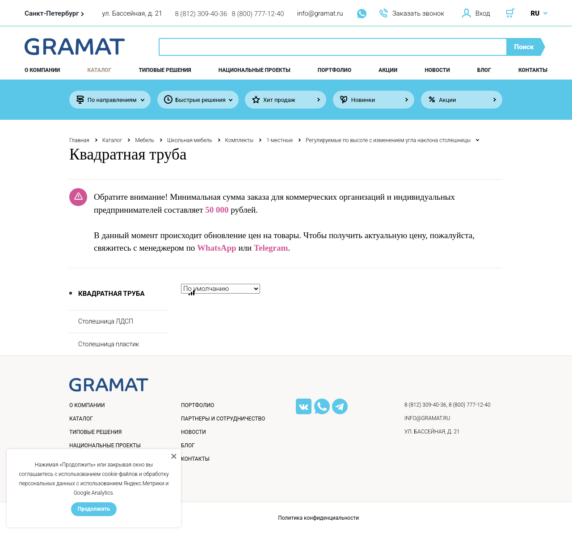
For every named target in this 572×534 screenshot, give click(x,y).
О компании (42, 70)
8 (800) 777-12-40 (258, 14)
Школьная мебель (189, 140)
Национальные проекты (254, 70)
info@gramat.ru (320, 13)
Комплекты (239, 140)
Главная (79, 140)
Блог (484, 70)
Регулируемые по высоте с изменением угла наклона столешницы (388, 140)
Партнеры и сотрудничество (223, 419)
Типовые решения (165, 70)
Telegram (271, 247)
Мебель (144, 140)
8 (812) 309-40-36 (201, 14)
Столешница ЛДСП (105, 321)
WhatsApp (216, 247)
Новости (437, 70)
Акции (388, 70)
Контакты (532, 70)
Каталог (100, 70)
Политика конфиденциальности (318, 518)
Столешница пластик (108, 344)
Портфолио (334, 70)
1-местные (279, 140)
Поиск (524, 47)
